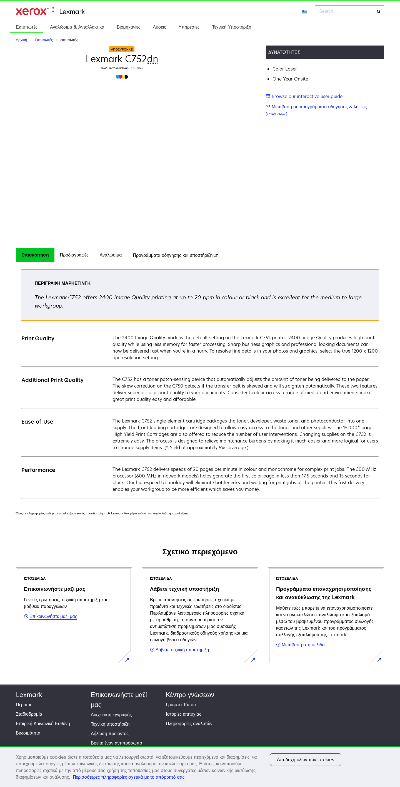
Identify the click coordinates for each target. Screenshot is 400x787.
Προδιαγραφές (74, 255)
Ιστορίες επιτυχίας (183, 714)
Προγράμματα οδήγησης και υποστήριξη (175, 255)
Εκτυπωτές (27, 27)
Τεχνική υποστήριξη (110, 724)
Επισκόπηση (35, 255)
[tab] (35, 255)
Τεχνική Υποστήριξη (231, 27)
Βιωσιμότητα (28, 733)
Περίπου (24, 704)
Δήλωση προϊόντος (110, 733)
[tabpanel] (200, 383)
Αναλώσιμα (111, 255)
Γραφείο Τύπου (181, 704)
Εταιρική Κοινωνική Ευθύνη (43, 723)
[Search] (378, 11)
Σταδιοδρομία (29, 714)
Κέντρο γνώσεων (190, 694)
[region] (200, 766)
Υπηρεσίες (189, 27)
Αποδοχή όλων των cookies (305, 759)
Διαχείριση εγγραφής (111, 714)
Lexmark (29, 694)
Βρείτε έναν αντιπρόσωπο (116, 743)
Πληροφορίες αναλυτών (189, 723)
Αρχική (50, 10)
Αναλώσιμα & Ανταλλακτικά (77, 27)
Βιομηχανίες (128, 27)
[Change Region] (304, 11)
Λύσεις (159, 27)
